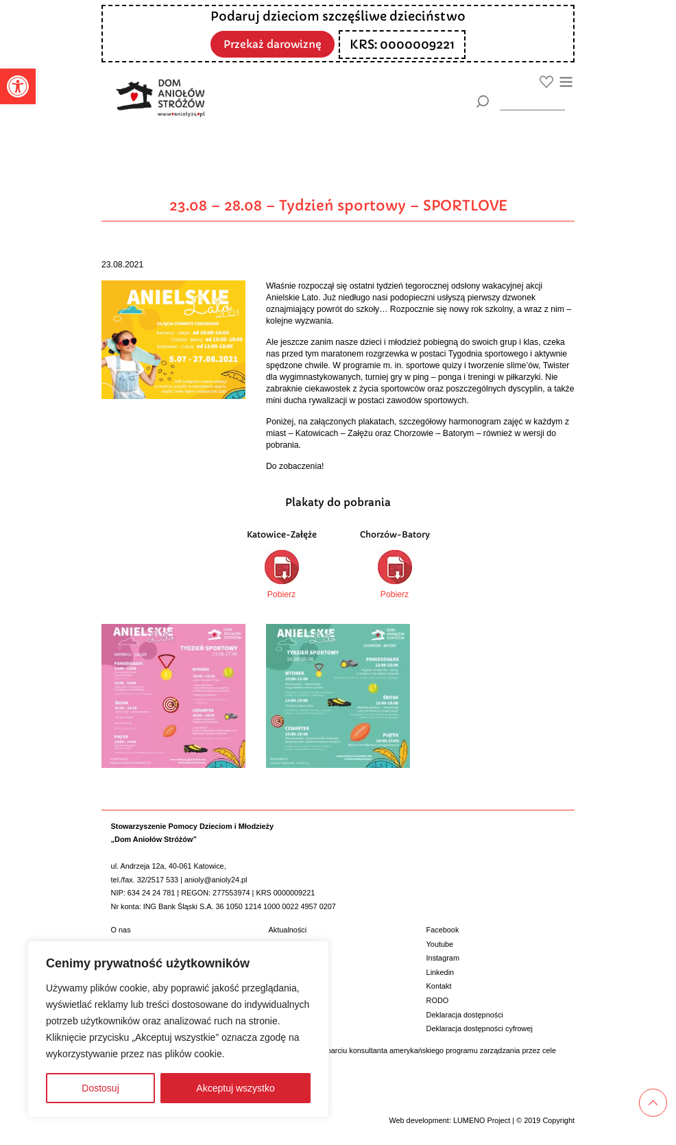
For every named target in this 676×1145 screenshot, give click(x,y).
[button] (18, 86)
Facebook (442, 930)
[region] (178, 1029)
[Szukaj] (482, 101)
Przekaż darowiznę (272, 43)
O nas (121, 930)
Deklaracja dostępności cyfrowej (479, 1028)
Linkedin (440, 972)
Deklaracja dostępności (464, 1015)
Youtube (440, 944)
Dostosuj (100, 1088)
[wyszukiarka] (532, 101)
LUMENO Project (481, 1120)
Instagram (442, 958)
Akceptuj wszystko (235, 1088)
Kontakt (439, 986)
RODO (437, 1000)
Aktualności (288, 930)
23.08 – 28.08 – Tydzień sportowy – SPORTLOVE (338, 206)
